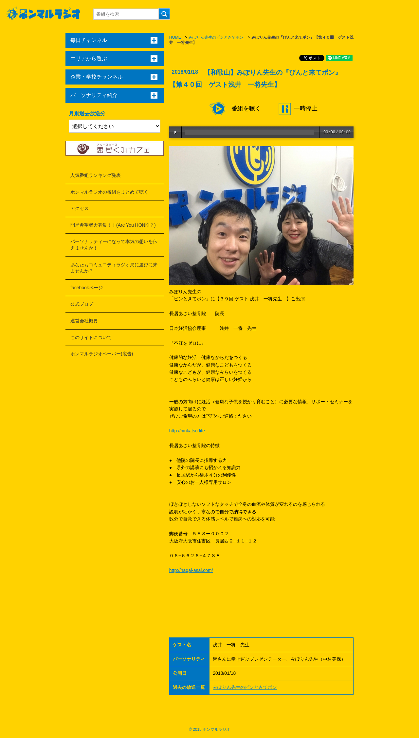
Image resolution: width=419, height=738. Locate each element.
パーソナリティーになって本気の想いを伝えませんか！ (113, 245)
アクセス (79, 208)
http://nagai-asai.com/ (191, 570)
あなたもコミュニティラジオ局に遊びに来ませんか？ (113, 268)
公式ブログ (81, 304)
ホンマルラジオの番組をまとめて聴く (109, 192)
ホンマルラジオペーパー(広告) (101, 353)
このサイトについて (91, 337)
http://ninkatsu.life (187, 430)
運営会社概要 (84, 320)
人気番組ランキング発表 (95, 175)
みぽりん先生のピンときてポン (216, 37)
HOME (175, 37)
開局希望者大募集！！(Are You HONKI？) (113, 225)
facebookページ (86, 287)
